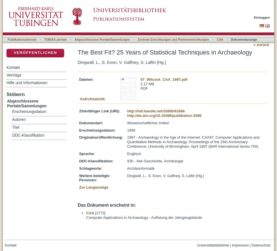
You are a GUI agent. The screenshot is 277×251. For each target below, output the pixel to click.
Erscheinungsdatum (29, 112)
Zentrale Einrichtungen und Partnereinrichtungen (173, 39)
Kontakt (13, 67)
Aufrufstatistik (92, 99)
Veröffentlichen (35, 53)
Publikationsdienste (22, 39)
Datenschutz (261, 245)
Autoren (19, 119)
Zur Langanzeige (93, 187)
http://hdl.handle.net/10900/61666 (156, 111)
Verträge (14, 75)
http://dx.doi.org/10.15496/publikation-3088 (164, 116)
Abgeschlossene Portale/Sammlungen (102, 39)
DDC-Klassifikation (28, 135)
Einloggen (262, 17)
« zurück (261, 45)
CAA (220, 39)
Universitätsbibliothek (213, 245)
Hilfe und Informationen (27, 82)
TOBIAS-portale (55, 39)
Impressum (240, 245)
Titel (15, 127)
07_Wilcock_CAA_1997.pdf (163, 79)
